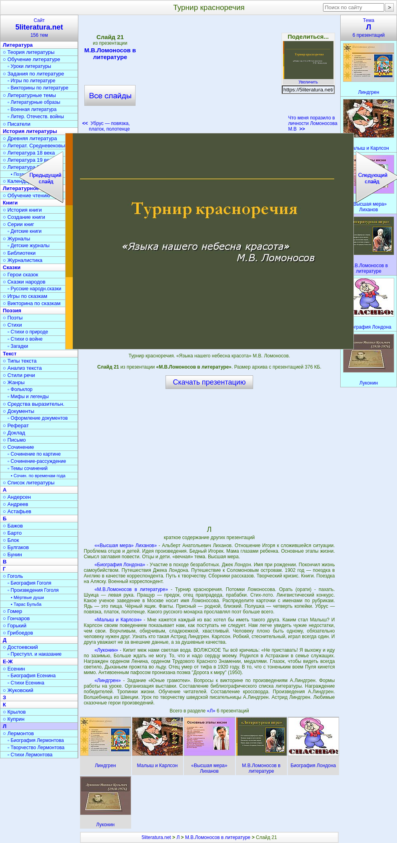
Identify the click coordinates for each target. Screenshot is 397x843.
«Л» (212, 711)
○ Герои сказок (20, 275)
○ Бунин (12, 554)
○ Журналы (16, 239)
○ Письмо (14, 440)
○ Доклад (14, 433)
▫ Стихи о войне (25, 339)
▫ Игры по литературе (31, 80)
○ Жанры (14, 382)
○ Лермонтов (18, 733)
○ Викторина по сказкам (31, 303)
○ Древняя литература (30, 138)
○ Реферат (16, 425)
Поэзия (12, 310)
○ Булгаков (16, 547)
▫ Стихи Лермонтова (30, 755)
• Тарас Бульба (26, 604)
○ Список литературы (28, 483)
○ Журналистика (22, 260)
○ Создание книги (24, 217)
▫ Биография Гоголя (29, 583)
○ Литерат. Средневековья (35, 146)
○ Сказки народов (24, 282)
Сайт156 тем (39, 28)
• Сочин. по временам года (38, 475)
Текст (9, 354)
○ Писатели (16, 124)
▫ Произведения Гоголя (33, 590)
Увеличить (308, 79)
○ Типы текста (20, 361)
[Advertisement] (209, 76)
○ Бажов (13, 526)
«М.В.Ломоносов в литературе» (131, 589)
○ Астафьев (17, 511)
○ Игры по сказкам (25, 296)
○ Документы (18, 411)
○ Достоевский (20, 647)
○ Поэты (13, 318)
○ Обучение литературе (31, 59)
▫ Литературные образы (34, 102)
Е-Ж (8, 661)
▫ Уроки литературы (29, 66)
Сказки (11, 267)
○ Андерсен (17, 497)
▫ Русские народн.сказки (34, 289)
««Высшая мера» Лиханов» (125, 545)
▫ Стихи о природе (28, 332)
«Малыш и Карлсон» (118, 620)
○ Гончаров (16, 618)
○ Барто (12, 533)
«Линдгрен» (107, 680)
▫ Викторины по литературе (38, 88)
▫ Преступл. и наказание (35, 654)
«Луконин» (106, 650)
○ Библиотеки (19, 253)
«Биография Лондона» (119, 564)
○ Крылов (14, 712)
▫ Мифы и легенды (28, 396)
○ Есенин (14, 669)
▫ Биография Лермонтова (36, 740)
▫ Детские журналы (29, 245)
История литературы (30, 131)
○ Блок (11, 540)
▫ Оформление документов (38, 418)
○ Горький (14, 626)
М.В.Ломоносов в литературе (110, 53)
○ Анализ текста (22, 368)
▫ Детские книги (25, 231)
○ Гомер (12, 611)
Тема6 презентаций (369, 28)
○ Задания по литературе (33, 74)
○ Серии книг (18, 224)
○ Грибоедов (18, 633)
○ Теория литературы (28, 52)
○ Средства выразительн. (33, 404)
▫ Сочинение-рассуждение (37, 461)
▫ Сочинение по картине (34, 454)
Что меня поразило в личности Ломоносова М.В (312, 123)
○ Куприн (13, 719)
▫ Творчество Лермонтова (36, 747)
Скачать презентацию (209, 382)
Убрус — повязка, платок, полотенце (106, 126)
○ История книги (22, 210)
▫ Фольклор (20, 389)
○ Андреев (15, 504)
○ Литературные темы (29, 95)
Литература (18, 45)
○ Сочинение (18, 447)
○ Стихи (12, 325)
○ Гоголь (13, 576)
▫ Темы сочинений (28, 468)
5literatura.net (156, 837)
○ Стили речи (19, 375)
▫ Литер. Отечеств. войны (36, 116)
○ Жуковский (18, 690)
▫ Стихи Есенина (26, 683)
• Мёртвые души (27, 597)
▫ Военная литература (32, 109)
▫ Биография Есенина (32, 675)
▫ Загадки (18, 346)
